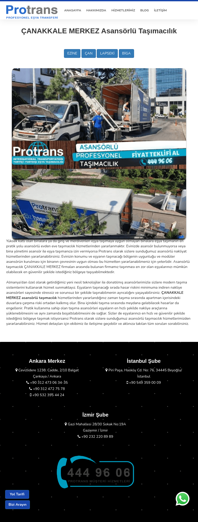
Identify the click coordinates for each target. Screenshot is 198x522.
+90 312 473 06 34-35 (47, 382)
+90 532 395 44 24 (47, 395)
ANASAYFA (72, 10)
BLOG (144, 10)
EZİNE (72, 53)
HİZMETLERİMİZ (123, 10)
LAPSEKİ (107, 53)
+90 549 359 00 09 (144, 382)
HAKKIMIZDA (96, 10)
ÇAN (89, 53)
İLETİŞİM (160, 10)
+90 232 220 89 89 (95, 436)
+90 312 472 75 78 (47, 388)
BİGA (126, 53)
